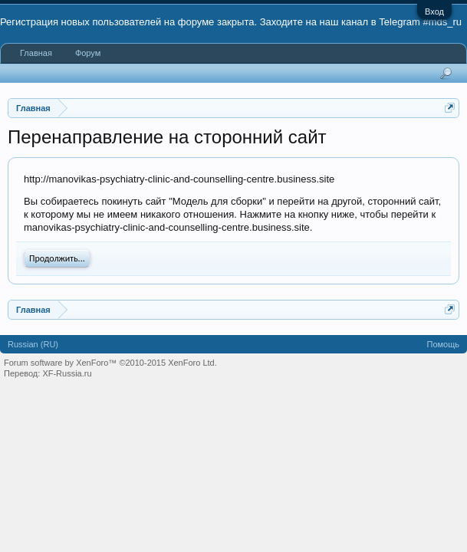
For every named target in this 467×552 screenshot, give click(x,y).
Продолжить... (57, 258)
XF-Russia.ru (66, 373)
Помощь (443, 344)
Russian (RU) (33, 344)
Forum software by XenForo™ (110, 362)
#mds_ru (442, 22)
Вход (434, 11)
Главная (36, 53)
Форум (87, 53)
